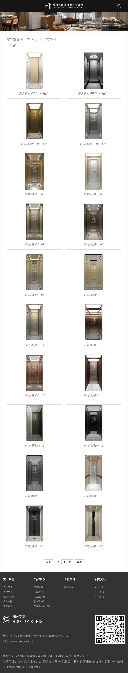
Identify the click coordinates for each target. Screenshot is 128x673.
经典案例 (69, 587)
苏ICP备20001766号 (60, 656)
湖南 (101, 661)
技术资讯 (99, 596)
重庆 (58, 661)
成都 (95, 661)
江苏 (20, 661)
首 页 (30, 39)
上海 (33, 661)
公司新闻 (99, 587)
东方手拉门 (39, 601)
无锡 (45, 661)
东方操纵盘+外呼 (42, 606)
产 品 (39, 39)
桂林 (114, 661)
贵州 (64, 661)
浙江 (51, 661)
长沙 (76, 661)
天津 (6, 667)
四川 (70, 661)
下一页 (67, 562)
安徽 (89, 661)
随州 (120, 661)
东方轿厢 (50, 39)
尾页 (80, 562)
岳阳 (18, 667)
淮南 (12, 667)
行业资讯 (99, 592)
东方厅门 (38, 592)
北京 (39, 661)
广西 (83, 661)
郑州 (108, 661)
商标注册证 (9, 596)
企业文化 (7, 592)
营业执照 (7, 601)
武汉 (26, 661)
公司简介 (7, 587)
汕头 (24, 667)
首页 (48, 562)
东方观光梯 (39, 596)
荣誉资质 (7, 606)
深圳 (37, 667)
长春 (30, 667)
